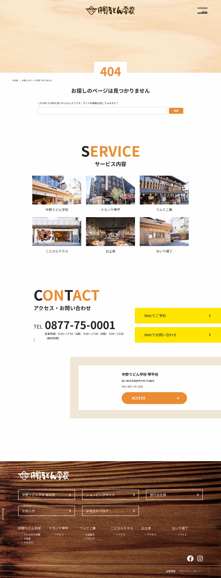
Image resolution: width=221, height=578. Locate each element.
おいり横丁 (180, 528)
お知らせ (28, 510)
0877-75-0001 (80, 324)
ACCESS (138, 397)
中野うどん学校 (29, 528)
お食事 (27, 538)
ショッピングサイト (100, 494)
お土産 (146, 528)
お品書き (90, 534)
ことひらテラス (122, 528)
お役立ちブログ (97, 510)
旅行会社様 (158, 494)
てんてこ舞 (88, 528)
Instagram (200, 558)
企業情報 (170, 571)
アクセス (28, 542)
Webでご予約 (155, 315)
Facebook (190, 558)
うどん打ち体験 (32, 534)
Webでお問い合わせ (160, 334)
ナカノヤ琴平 (58, 528)
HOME (15, 80)
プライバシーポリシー (191, 571)
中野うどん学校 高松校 (38, 494)
